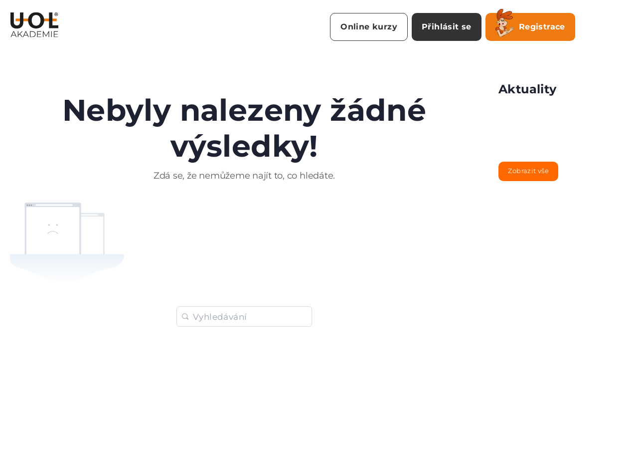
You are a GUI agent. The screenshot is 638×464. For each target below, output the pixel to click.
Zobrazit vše (528, 171)
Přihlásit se (447, 26)
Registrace (530, 25)
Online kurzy (368, 26)
